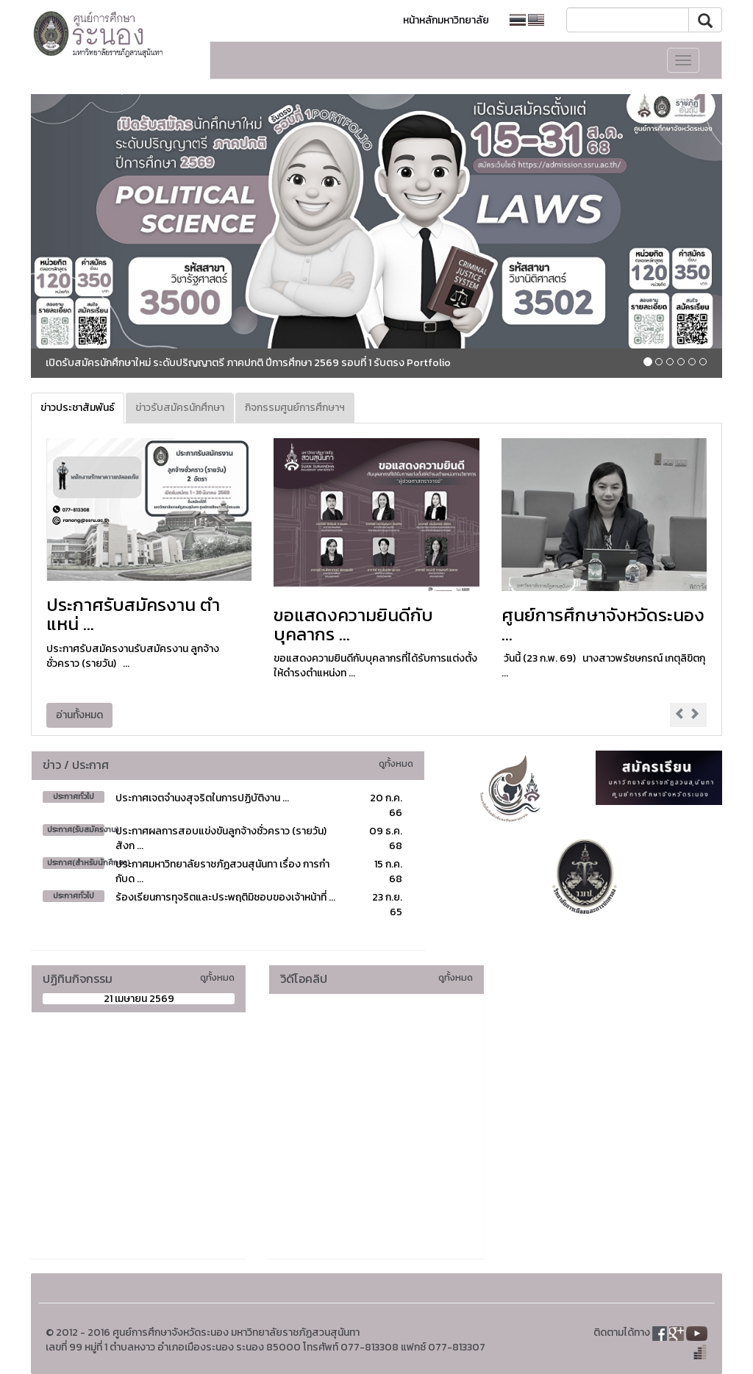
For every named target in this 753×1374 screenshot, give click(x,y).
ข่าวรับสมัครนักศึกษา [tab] (179, 407)
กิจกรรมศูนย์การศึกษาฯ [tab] (295, 407)
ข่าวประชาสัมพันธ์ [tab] (77, 407)
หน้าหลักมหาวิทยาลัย (446, 20)
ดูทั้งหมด (396, 763)
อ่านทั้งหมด (79, 715)
